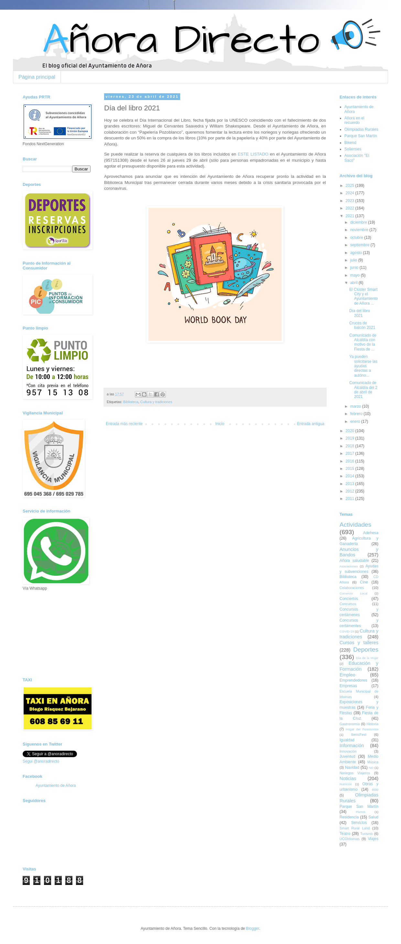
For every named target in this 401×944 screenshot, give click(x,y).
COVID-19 (347, 631)
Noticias (348, 778)
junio (355, 267)
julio (354, 260)
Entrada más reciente (124, 423)
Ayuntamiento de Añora (56, 785)
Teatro (345, 833)
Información (352, 745)
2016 (350, 461)
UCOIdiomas (350, 839)
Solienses (352, 149)
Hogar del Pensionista (362, 729)
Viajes (373, 839)
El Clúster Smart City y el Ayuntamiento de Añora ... (363, 296)
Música (372, 762)
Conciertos (349, 598)
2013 (350, 484)
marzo (356, 406)
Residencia (349, 817)
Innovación (348, 751)
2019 (350, 438)
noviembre (359, 230)
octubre (357, 237)
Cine (364, 582)
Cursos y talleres (359, 642)
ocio (375, 789)
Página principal (36, 77)
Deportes (365, 649)
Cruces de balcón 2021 (362, 325)
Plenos (360, 812)
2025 (350, 185)
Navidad (352, 767)
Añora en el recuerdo (354, 120)
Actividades (355, 524)
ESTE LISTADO (253, 154)
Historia (372, 724)
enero (355, 421)
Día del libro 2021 (359, 313)
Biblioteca (130, 402)
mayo (355, 275)
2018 (350, 446)
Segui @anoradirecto (41, 761)
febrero (356, 413)
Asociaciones (349, 566)
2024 (350, 193)
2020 (350, 431)
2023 (350, 200)
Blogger (252, 928)
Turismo (366, 834)
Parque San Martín (360, 136)
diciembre (359, 222)
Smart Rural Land (355, 828)
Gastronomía (350, 724)
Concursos (348, 604)
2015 (350, 468)
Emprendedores (353, 680)
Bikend (350, 142)
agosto (356, 252)
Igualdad (347, 740)
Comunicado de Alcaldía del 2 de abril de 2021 (363, 390)
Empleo (347, 674)
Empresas (348, 686)
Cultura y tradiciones (156, 402)
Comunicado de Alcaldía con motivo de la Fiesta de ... (362, 342)
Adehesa (370, 533)
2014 (350, 476)
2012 (350, 491)
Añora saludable (354, 560)
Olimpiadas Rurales (361, 129)
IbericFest (358, 734)
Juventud (347, 756)
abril (354, 282)
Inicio (219, 423)
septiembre (360, 245)
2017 (350, 453)
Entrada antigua (310, 423)
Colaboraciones (352, 588)
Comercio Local (353, 593)
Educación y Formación (359, 666)
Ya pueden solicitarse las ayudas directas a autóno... (363, 366)
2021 (350, 216)
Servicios (359, 822)
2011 (350, 498)
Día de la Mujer (367, 658)
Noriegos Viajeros (355, 773)
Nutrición (346, 784)
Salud (373, 817)
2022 (350, 208)
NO (371, 767)
